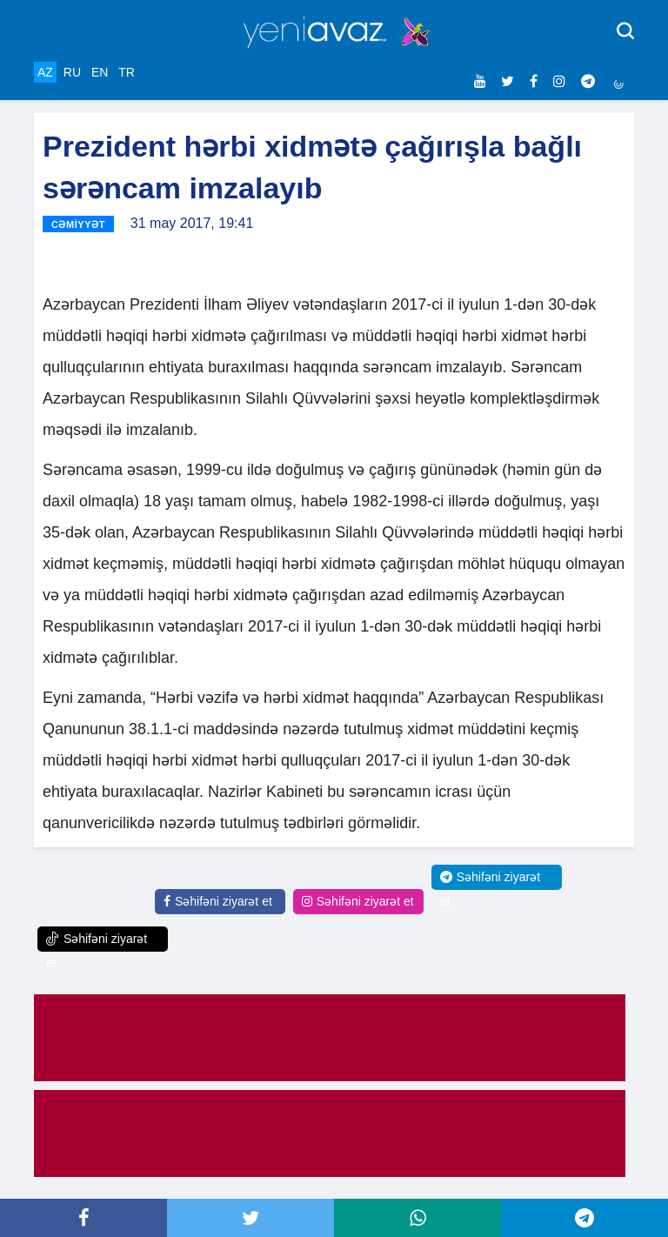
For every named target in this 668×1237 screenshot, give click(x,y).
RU (72, 72)
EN (99, 72)
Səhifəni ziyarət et (218, 901)
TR (126, 72)
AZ (45, 72)
